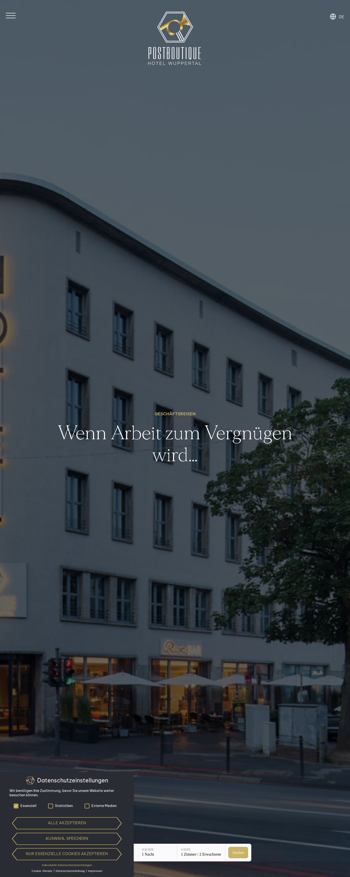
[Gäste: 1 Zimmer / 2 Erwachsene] (201, 852)
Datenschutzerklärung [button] (70, 871)
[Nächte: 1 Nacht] (157, 852)
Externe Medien (101, 806)
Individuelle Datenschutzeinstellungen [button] (67, 865)
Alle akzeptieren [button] (67, 822)
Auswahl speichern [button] (66, 838)
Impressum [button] (95, 871)
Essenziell (25, 806)
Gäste (186, 849)
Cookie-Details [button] (42, 871)
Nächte (148, 849)
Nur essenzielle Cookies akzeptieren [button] (67, 853)
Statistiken (60, 806)
